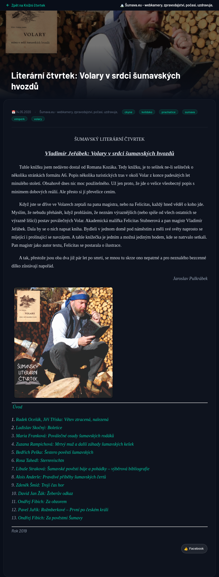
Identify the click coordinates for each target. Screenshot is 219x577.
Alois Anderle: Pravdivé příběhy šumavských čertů (61, 476)
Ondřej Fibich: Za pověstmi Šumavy (50, 517)
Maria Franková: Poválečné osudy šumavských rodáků (65, 435)
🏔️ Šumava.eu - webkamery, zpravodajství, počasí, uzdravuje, (166, 5)
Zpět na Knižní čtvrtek (25, 5)
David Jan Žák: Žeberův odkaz (45, 493)
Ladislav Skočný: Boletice (39, 427)
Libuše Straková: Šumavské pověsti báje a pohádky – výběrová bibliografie (83, 468)
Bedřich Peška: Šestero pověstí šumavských (54, 452)
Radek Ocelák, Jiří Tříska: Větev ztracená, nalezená (62, 419)
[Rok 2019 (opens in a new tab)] (19, 530)
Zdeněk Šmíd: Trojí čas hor (40, 485)
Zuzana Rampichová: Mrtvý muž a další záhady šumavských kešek (75, 444)
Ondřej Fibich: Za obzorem (42, 501)
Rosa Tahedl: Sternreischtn (40, 460)
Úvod (17, 406)
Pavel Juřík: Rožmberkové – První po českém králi (63, 509)
